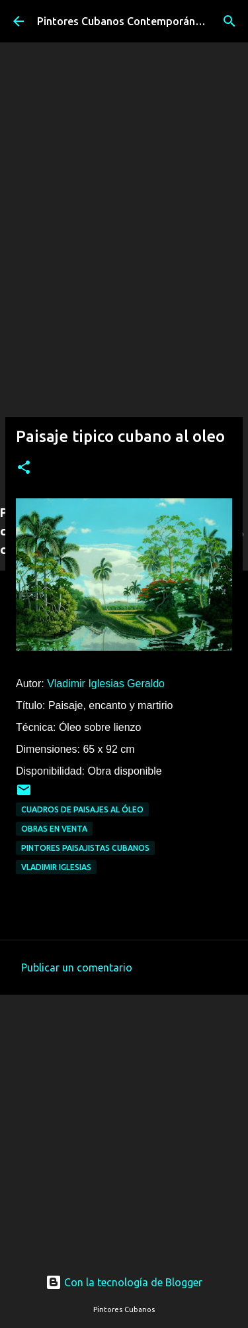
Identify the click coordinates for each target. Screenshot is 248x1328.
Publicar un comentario (76, 967)
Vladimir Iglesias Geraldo (106, 683)
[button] (24, 468)
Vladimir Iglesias (56, 867)
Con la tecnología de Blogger (124, 1282)
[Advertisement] (124, 367)
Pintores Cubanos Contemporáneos (125, 21)
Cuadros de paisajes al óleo (82, 809)
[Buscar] (229, 21)
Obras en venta (54, 828)
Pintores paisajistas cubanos (85, 848)
